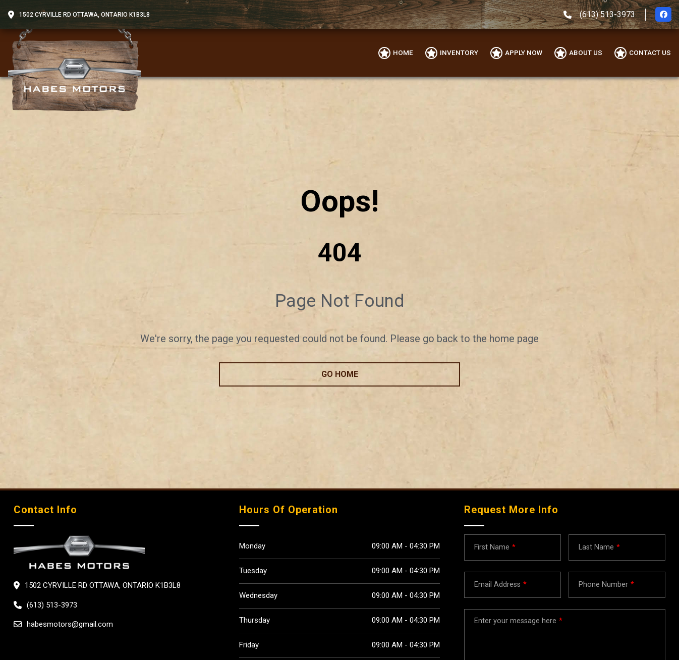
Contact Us (650, 53)
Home (403, 53)
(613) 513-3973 (607, 14)
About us (585, 53)
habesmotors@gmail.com (70, 624)
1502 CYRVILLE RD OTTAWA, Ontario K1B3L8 (84, 14)
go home (339, 374)
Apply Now (523, 53)
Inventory (459, 53)
